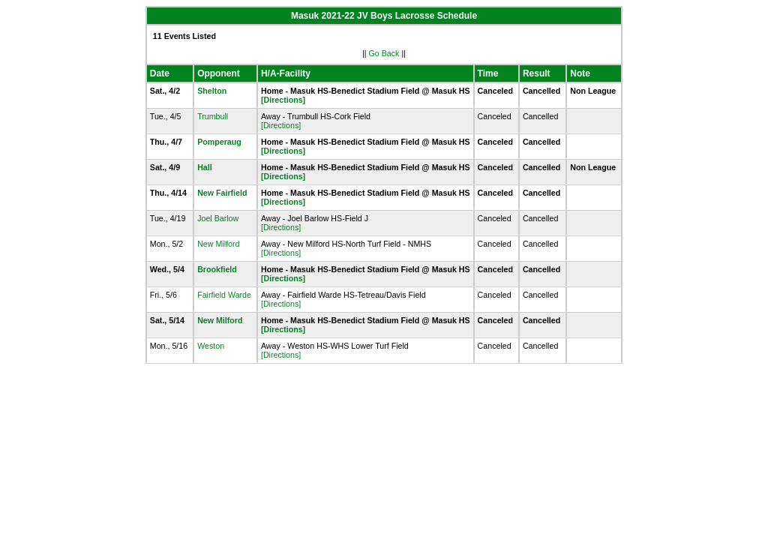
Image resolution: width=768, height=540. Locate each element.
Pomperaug (219, 141)
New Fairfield (222, 192)
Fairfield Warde (224, 294)
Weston (210, 345)
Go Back (384, 53)
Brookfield (217, 269)
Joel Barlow (217, 218)
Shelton (211, 90)
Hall (204, 167)
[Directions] (283, 99)
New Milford (218, 243)
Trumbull (212, 116)
